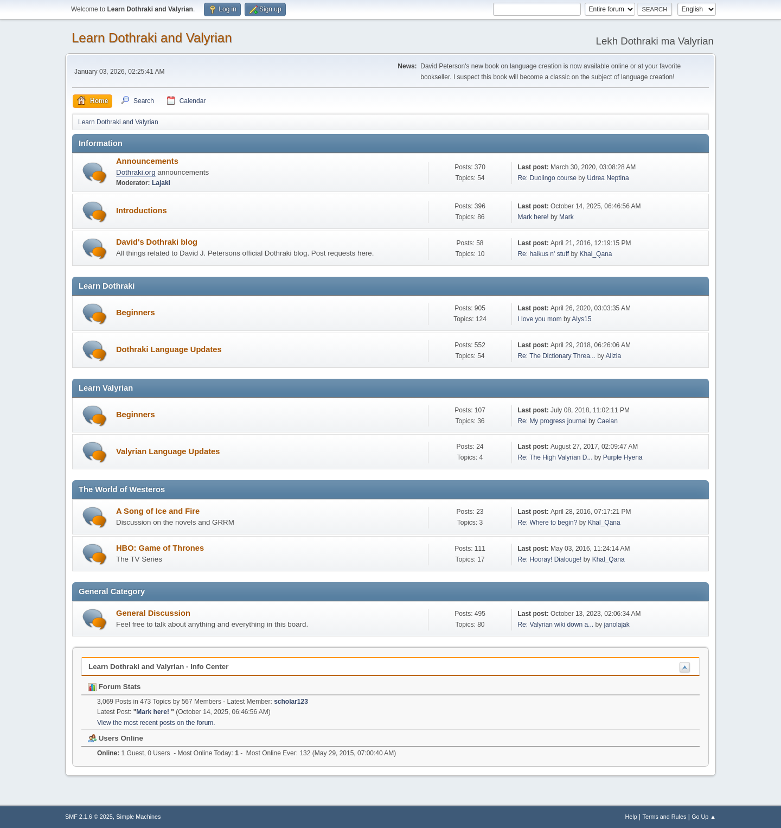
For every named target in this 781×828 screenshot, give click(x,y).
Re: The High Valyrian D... (554, 457)
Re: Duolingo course (547, 178)
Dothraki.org (136, 172)
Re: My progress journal (551, 421)
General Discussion (153, 613)
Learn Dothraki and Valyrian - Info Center (158, 667)
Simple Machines (138, 816)
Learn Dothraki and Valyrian (152, 37)
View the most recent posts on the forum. (156, 723)
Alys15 (581, 319)
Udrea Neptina (608, 178)
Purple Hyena (623, 457)
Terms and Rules (665, 816)
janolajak (616, 624)
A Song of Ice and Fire (158, 511)
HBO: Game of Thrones (160, 548)
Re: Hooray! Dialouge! (549, 559)
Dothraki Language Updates (169, 349)
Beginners (135, 312)
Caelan (607, 421)
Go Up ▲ (704, 816)
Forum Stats (114, 687)
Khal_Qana (595, 254)
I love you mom (539, 319)
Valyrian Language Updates (168, 451)
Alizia (614, 356)
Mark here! (533, 217)
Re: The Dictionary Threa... (556, 356)
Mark (566, 217)
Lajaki (161, 183)
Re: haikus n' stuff (543, 254)
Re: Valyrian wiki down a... (555, 624)
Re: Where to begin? (547, 522)
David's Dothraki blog (156, 242)
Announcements (147, 161)
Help (631, 816)
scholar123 (291, 701)
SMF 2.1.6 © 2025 (89, 816)
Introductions (141, 210)
